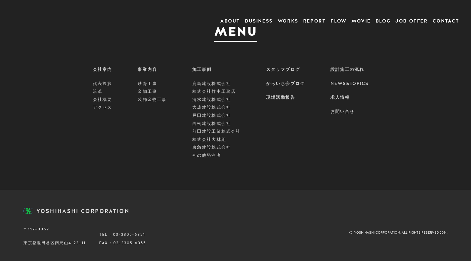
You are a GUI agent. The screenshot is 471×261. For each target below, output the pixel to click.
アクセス (102, 107)
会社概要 (102, 100)
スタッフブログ (283, 70)
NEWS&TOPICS (349, 84)
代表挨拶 (102, 84)
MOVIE (361, 21)
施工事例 (201, 70)
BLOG (382, 21)
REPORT (314, 21)
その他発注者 (206, 155)
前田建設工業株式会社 (216, 131)
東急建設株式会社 (211, 147)
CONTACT (446, 21)
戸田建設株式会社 (211, 116)
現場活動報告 (280, 98)
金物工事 (147, 92)
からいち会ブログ (285, 84)
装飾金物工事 (152, 100)
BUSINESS (259, 21)
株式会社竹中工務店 (214, 92)
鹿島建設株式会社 (211, 84)
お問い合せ (342, 112)
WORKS (288, 21)
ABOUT (230, 21)
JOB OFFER (411, 21)
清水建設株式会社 (211, 100)
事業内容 (147, 70)
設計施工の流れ (347, 70)
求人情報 (340, 98)
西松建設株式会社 (211, 124)
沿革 (97, 92)
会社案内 (102, 70)
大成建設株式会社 (211, 107)
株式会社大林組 (209, 140)
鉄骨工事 (147, 84)
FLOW (338, 21)
